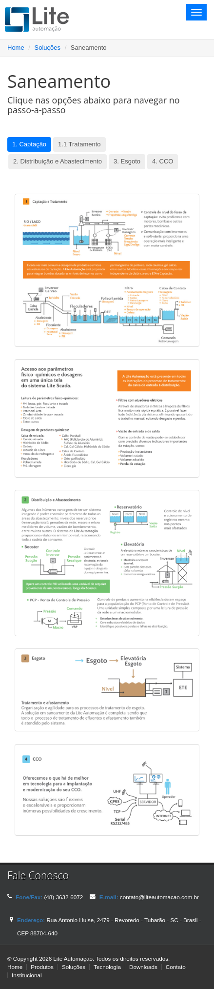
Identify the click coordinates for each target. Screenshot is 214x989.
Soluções (47, 47)
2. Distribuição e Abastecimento (57, 161)
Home (15, 47)
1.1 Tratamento (79, 144)
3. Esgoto (127, 161)
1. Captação (29, 144)
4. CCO (162, 161)
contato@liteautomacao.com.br (159, 897)
